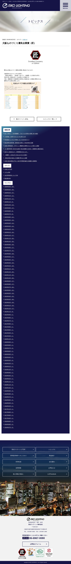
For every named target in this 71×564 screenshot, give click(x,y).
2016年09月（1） (9, 421)
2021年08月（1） (9, 327)
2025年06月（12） (10, 217)
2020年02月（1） (9, 363)
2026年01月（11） (10, 195)
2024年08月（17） (10, 247)
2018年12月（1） (9, 381)
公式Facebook (51, 474)
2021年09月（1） (9, 323)
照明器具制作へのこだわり (18, 455)
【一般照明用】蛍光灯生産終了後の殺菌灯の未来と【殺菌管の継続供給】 (24, 149)
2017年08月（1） (9, 412)
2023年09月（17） (10, 281)
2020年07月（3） (9, 348)
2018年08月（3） (9, 394)
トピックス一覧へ (49, 119)
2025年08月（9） (9, 211)
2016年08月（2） (9, 424)
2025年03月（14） (10, 226)
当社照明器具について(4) (11, 175)
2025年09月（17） (10, 208)
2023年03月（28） (10, 299)
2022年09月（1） (9, 314)
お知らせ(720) (8, 169)
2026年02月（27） (10, 192)
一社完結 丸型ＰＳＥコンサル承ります (15, 136)
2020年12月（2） (9, 339)
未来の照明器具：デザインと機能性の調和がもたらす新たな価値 (22, 145)
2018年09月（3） (9, 391)
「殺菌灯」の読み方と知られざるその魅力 (16, 155)
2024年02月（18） (10, 266)
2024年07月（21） (10, 250)
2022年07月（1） (9, 320)
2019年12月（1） (9, 369)
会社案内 (52, 461)
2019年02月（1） (9, 378)
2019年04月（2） (9, 375)
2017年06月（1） (9, 415)
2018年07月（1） (9, 397)
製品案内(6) (8, 178)
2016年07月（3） (9, 427)
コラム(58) (7, 172)
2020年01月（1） (9, 366)
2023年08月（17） (10, 284)
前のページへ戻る (22, 119)
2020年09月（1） (9, 342)
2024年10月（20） (10, 241)
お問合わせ (51, 468)
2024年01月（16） (10, 269)
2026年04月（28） (10, 186)
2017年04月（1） (9, 418)
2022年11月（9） (9, 311)
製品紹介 (52, 455)
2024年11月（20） (10, 238)
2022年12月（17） (10, 308)
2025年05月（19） (10, 220)
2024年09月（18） (10, 244)
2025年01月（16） (10, 232)
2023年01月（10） (10, 305)
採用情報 (18, 468)
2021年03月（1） (9, 336)
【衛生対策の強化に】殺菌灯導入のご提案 (16, 158)
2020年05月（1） (9, 354)
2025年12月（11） (10, 198)
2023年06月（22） (10, 290)
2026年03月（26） (10, 189)
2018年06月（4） (9, 400)
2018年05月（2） (9, 403)
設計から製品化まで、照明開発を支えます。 (16, 152)
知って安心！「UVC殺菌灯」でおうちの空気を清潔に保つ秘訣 (21, 133)
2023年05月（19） (10, 293)
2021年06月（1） (9, 330)
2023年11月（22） (10, 275)
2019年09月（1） (9, 372)
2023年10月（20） (10, 278)
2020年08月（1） (9, 345)
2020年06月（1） (9, 351)
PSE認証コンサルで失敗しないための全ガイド (17, 139)
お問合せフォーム (35, 544)
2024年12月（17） (10, 235)
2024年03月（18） (10, 262)
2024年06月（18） (10, 253)
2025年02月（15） (10, 229)
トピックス (51, 449)
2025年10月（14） (10, 205)
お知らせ (25, 39)
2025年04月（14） (10, 223)
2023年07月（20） (10, 287)
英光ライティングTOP (18, 449)
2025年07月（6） (9, 214)
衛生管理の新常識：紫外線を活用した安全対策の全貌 (19, 142)
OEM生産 (18, 461)
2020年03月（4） (9, 360)
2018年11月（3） (9, 384)
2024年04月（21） (10, 259)
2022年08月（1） (9, 317)
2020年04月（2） (9, 357)
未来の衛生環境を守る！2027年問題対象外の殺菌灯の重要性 (21, 161)
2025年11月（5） (9, 202)
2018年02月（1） (9, 406)
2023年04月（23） (10, 296)
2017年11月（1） (9, 409)
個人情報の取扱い (18, 474)
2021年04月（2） (9, 333)
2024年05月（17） (10, 256)
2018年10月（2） (9, 387)
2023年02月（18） (10, 302)
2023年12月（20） (10, 272)
